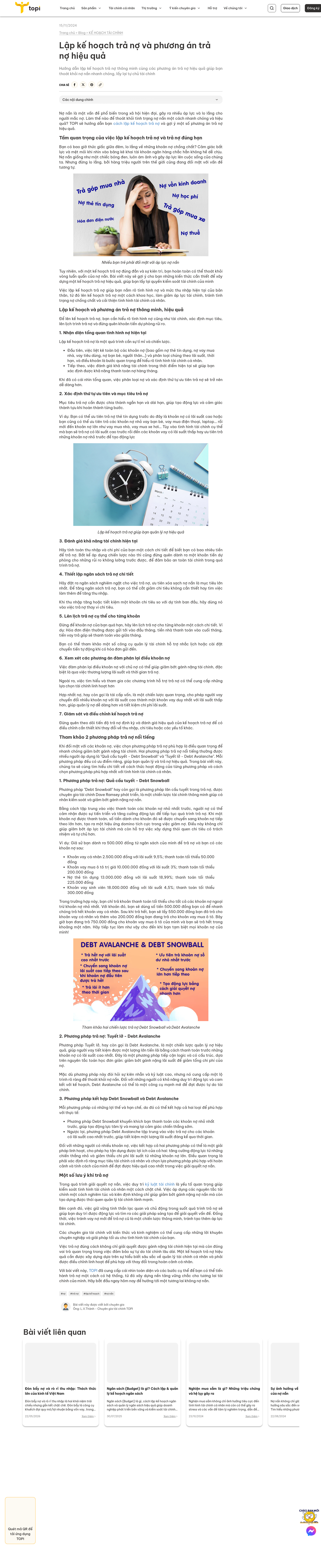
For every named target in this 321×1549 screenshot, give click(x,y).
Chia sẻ (64, 85)
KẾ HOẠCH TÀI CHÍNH (106, 33)
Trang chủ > (68, 33)
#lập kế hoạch (91, 1293)
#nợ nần (108, 1293)
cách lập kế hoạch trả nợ (136, 123)
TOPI (93, 1270)
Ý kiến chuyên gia (182, 8)
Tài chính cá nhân (122, 8)
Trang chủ (67, 8)
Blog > (83, 33)
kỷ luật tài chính (160, 1184)
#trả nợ (74, 1293)
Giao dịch (290, 8)
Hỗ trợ (212, 8)
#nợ (63, 1293)
